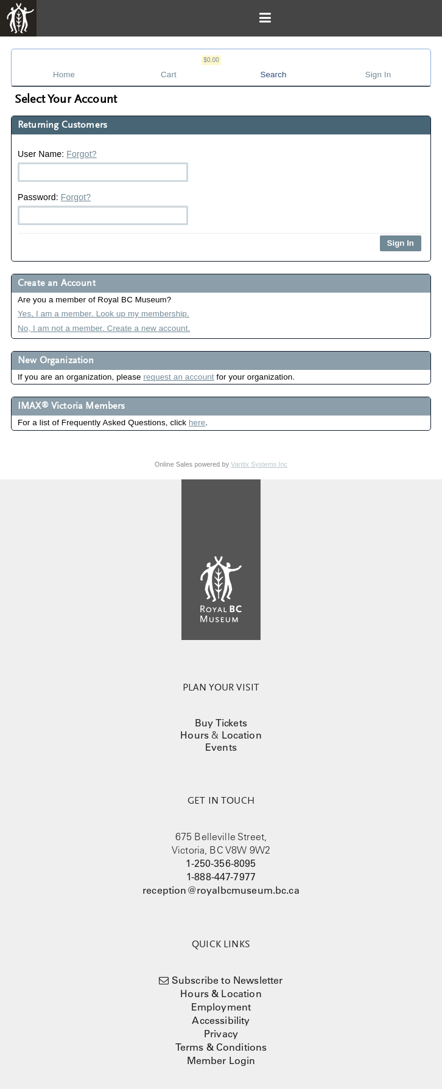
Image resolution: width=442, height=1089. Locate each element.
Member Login (221, 1060)
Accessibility (221, 1020)
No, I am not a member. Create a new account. (104, 328)
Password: (103, 208)
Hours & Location (221, 993)
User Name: (103, 165)
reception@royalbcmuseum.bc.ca (221, 890)
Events (221, 747)
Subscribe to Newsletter (227, 980)
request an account (178, 376)
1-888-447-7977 (221, 877)
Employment (221, 1007)
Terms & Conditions (221, 1047)
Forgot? (81, 154)
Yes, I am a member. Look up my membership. (103, 314)
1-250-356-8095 (221, 863)
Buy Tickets (221, 723)
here (197, 422)
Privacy (221, 1034)
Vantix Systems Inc (259, 464)
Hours (194, 735)
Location (242, 735)
